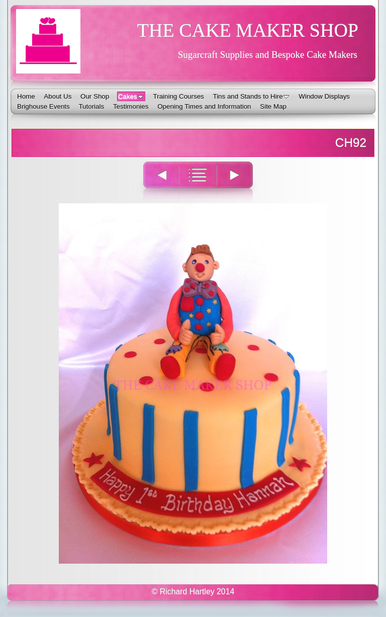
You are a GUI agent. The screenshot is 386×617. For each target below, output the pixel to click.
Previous (155, 181)
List (198, 181)
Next (240, 181)
